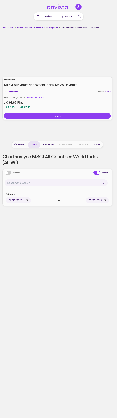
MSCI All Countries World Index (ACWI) (41, 28)
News (97, 144)
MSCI (107, 91)
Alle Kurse (48, 144)
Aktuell (49, 16)
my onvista (66, 16)
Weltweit (14, 91)
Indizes (20, 28)
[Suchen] (104, 183)
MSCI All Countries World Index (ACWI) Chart (80, 28)
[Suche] (79, 16)
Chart (34, 144)
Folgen (57, 115)
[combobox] (56, 182)
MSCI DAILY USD (35, 98)
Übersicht (19, 144)
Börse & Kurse (8, 28)
